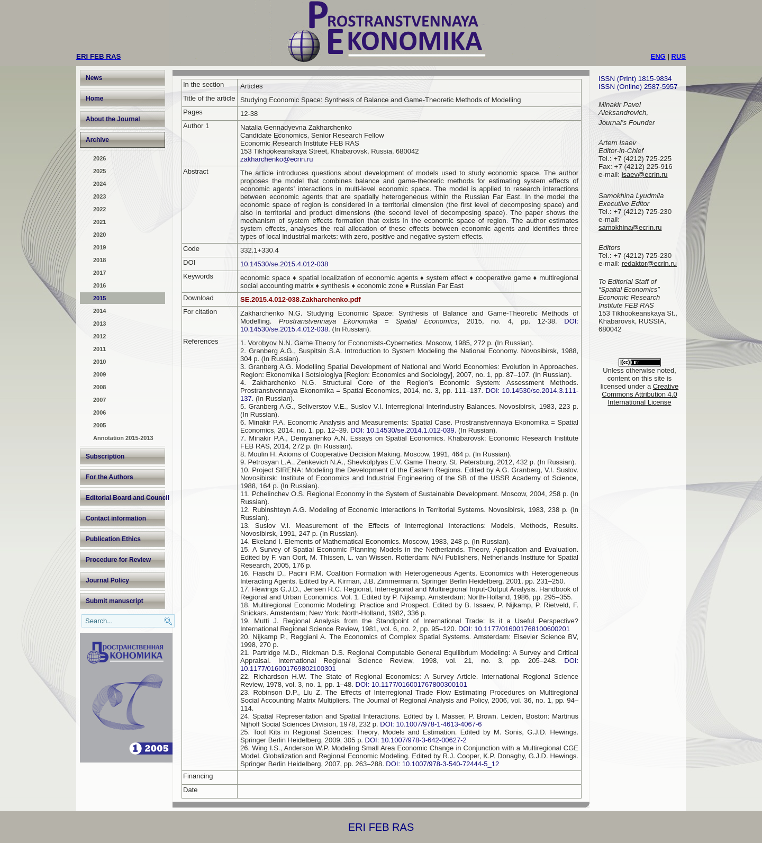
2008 (99, 387)
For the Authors (109, 477)
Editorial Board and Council (125, 497)
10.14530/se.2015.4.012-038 (284, 264)
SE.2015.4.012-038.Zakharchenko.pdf (300, 299)
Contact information (116, 518)
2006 (99, 412)
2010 (99, 361)
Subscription (105, 456)
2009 (99, 374)
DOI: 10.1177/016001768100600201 (514, 629)
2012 (99, 336)
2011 (99, 349)
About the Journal (113, 119)
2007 (99, 400)
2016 (99, 285)
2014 (99, 311)
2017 (99, 273)
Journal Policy (107, 580)
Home (94, 98)
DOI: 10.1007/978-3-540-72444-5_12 (442, 764)
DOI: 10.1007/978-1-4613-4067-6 (431, 724)
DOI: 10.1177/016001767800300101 (411, 684)
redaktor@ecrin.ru (649, 263)
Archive (97, 140)
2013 (99, 323)
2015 (99, 298)
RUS (679, 56)
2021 (99, 222)
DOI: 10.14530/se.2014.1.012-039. (404, 430)
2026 (99, 158)
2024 (99, 184)
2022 (99, 209)
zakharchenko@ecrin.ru (276, 159)
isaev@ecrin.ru (645, 174)
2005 (99, 425)
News (94, 78)
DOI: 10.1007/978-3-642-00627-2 (416, 740)
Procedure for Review (118, 559)
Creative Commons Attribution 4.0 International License (640, 394)
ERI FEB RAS (381, 827)
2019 (99, 247)
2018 (99, 260)
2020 (99, 234)
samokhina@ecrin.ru (629, 227)
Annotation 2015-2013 (123, 438)
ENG (658, 56)
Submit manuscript (114, 601)
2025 (99, 171)
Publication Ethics (113, 539)
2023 (99, 196)
